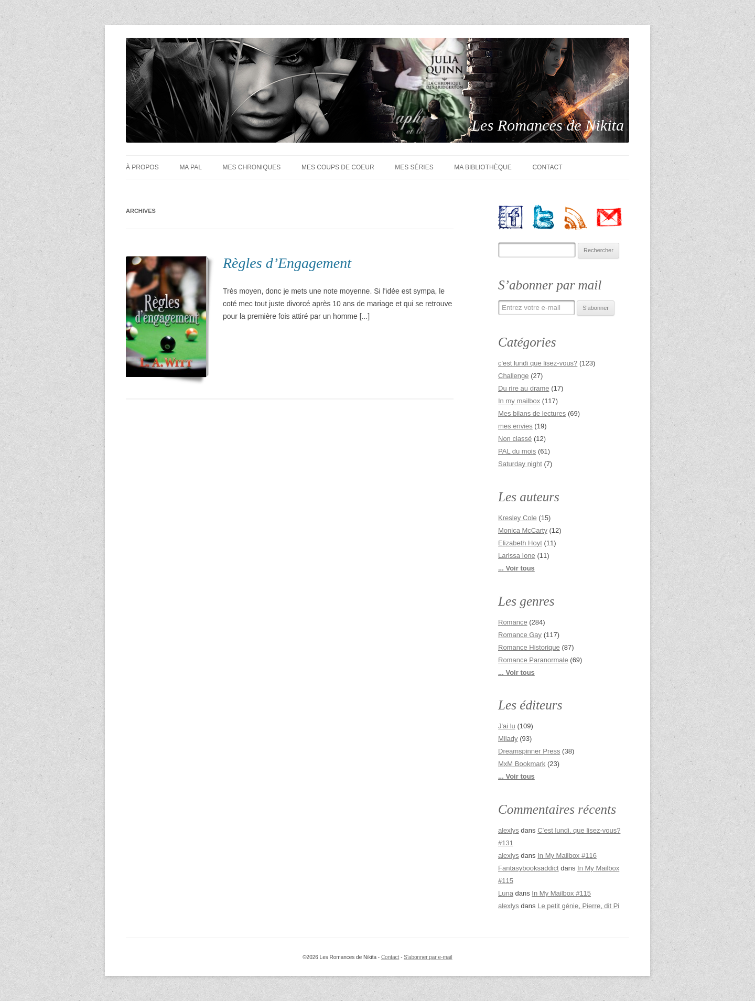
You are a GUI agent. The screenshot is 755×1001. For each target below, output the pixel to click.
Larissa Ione (516, 555)
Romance (512, 622)
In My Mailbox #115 (561, 893)
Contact (547, 167)
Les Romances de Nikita (548, 125)
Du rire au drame (523, 388)
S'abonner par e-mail (428, 957)
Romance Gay (520, 635)
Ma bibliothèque (482, 167)
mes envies (515, 426)
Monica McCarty (522, 530)
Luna (505, 893)
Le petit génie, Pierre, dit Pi (578, 906)
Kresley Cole (517, 518)
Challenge (513, 376)
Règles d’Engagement (287, 263)
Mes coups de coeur (337, 167)
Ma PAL (190, 167)
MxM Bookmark (521, 764)
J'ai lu (506, 726)
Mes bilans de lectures (532, 413)
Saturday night (520, 464)
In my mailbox (519, 401)
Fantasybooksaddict (528, 868)
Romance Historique (529, 647)
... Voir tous (516, 568)
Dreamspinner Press (529, 751)
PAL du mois (517, 451)
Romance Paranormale (533, 660)
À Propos (142, 167)
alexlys (508, 830)
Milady (508, 738)
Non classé (515, 439)
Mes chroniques (252, 167)
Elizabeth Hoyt (520, 543)
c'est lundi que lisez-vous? (537, 363)
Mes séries (414, 167)
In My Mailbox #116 (567, 855)
